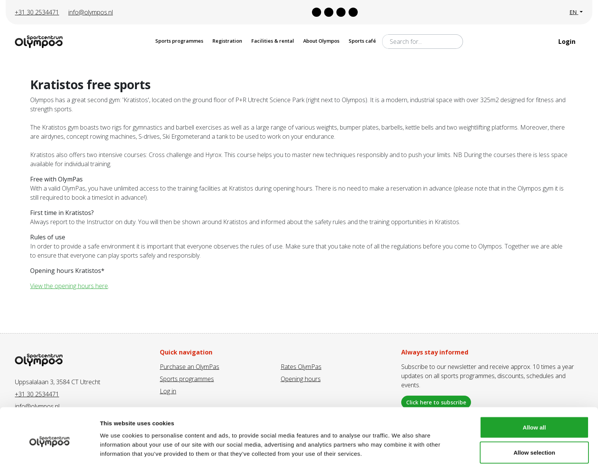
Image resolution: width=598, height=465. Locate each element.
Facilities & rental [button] (272, 40)
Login (567, 41)
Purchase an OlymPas (189, 366)
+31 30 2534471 (37, 12)
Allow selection (534, 420)
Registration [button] (227, 40)
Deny (534, 444)
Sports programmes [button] (179, 40)
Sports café (362, 40)
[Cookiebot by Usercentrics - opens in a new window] (49, 450)
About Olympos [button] (321, 40)
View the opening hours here (69, 286)
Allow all (534, 394)
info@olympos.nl (90, 12)
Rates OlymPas (301, 366)
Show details (400, 445)
